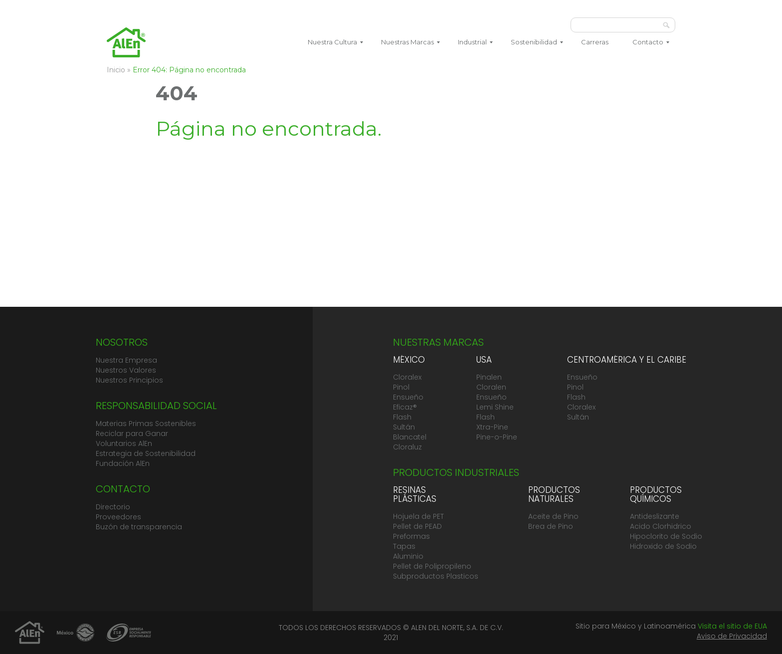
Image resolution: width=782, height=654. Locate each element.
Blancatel (409, 437)
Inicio (116, 69)
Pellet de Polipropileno (432, 566)
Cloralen (491, 387)
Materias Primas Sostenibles (146, 424)
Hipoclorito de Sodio (666, 536)
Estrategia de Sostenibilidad (146, 453)
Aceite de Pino (553, 516)
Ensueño (408, 397)
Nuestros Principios (129, 380)
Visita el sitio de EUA (732, 626)
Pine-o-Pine (496, 437)
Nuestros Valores (126, 370)
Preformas (411, 536)
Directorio (113, 507)
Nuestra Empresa (126, 360)
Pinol (401, 387)
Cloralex (407, 377)
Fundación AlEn (123, 463)
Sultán (404, 427)
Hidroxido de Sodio (663, 546)
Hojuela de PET (418, 516)
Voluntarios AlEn (124, 443)
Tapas (404, 546)
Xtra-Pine (492, 427)
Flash (402, 417)
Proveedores (118, 517)
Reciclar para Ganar (132, 433)
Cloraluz (407, 447)
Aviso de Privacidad (732, 636)
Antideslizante (654, 516)
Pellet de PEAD (417, 526)
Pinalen (489, 377)
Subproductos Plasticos (435, 576)
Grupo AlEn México (126, 42)
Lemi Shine (495, 407)
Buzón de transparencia (139, 527)
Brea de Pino (550, 526)
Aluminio (408, 556)
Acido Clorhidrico (660, 526)
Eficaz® (405, 407)
